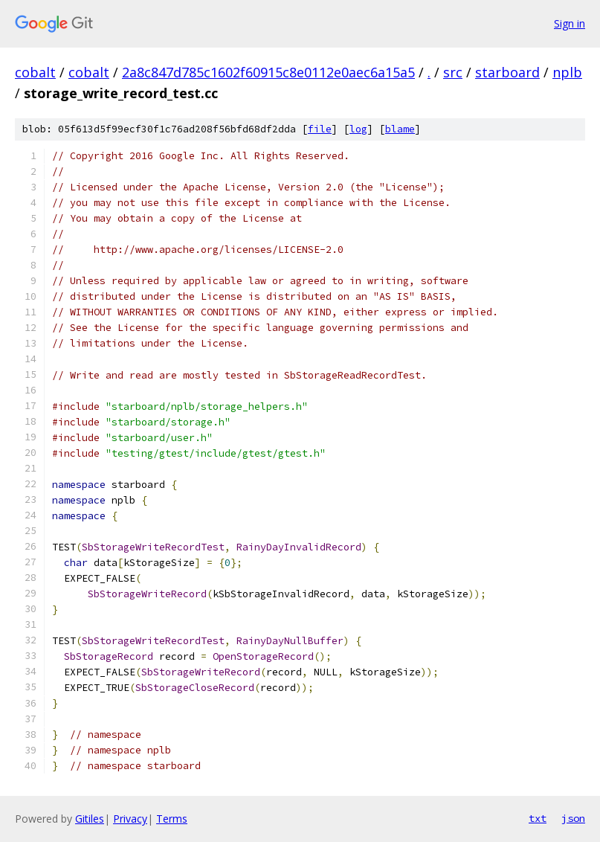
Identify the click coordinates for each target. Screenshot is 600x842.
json (573, 818)
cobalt (35, 72)
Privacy (130, 819)
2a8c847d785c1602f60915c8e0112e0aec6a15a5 (268, 72)
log (358, 129)
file (320, 129)
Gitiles (89, 819)
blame (400, 129)
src (452, 72)
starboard (507, 72)
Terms (171, 819)
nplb (567, 72)
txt (537, 818)
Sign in (569, 23)
